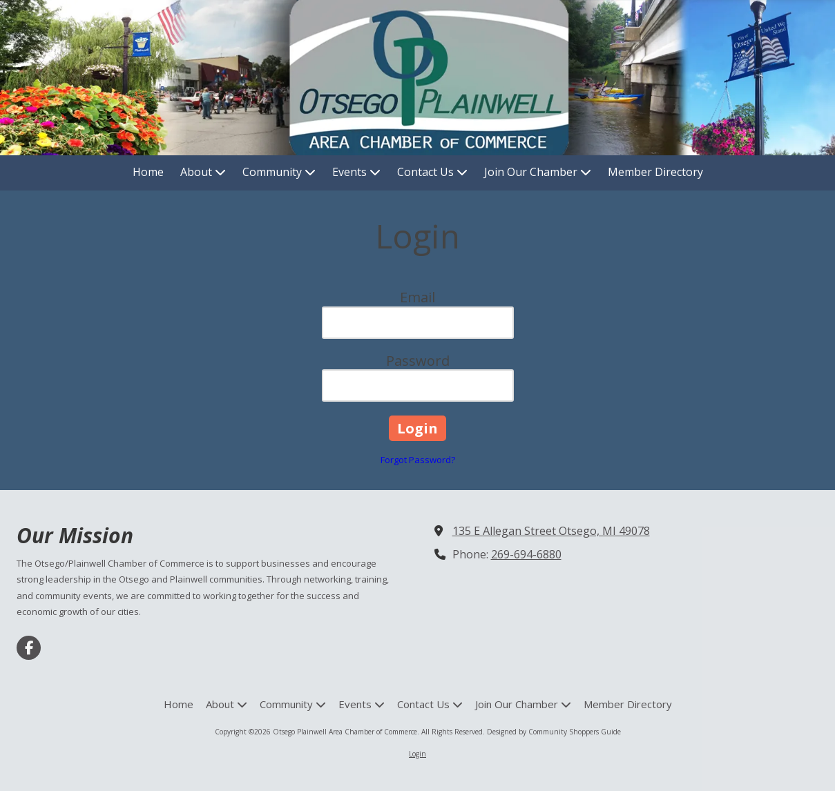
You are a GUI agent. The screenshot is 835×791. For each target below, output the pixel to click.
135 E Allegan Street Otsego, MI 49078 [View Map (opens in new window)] (551, 530)
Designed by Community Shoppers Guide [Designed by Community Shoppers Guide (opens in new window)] (554, 731)
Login (417, 754)
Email (417, 297)
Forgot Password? (418, 459)
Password (418, 360)
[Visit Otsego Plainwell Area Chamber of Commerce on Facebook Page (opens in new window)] (29, 648)
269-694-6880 (526, 554)
